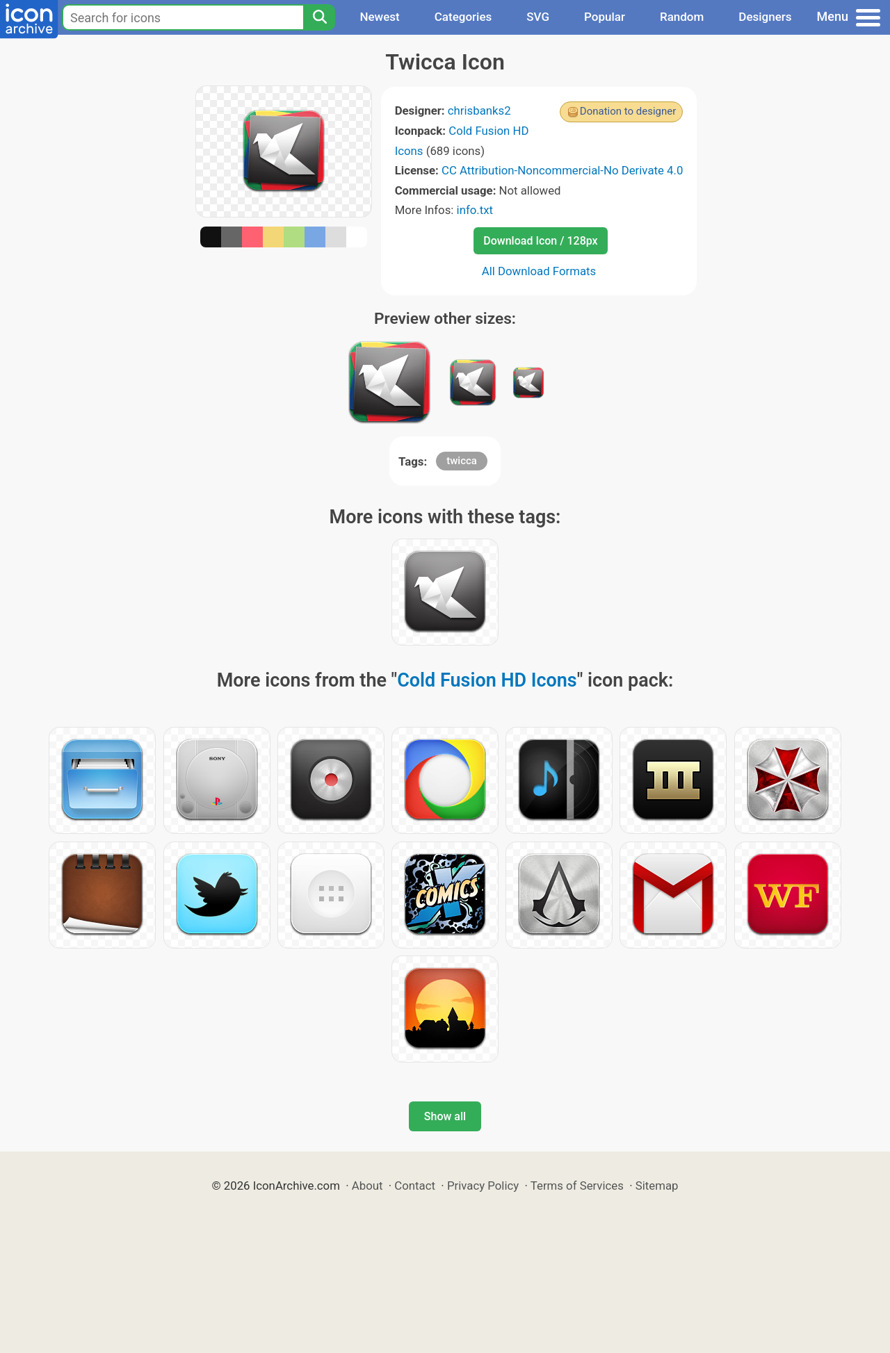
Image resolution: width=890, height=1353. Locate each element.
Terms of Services (577, 1185)
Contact (414, 1185)
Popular (604, 17)
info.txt (475, 210)
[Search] (319, 17)
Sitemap (657, 1185)
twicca (461, 460)
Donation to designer (628, 111)
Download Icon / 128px (540, 240)
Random (682, 17)
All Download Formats (539, 271)
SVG (537, 17)
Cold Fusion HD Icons (487, 680)
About (367, 1185)
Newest (379, 17)
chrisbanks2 (479, 110)
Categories (463, 17)
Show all (445, 1116)
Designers (764, 17)
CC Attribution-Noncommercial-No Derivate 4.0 (562, 170)
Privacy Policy (483, 1185)
